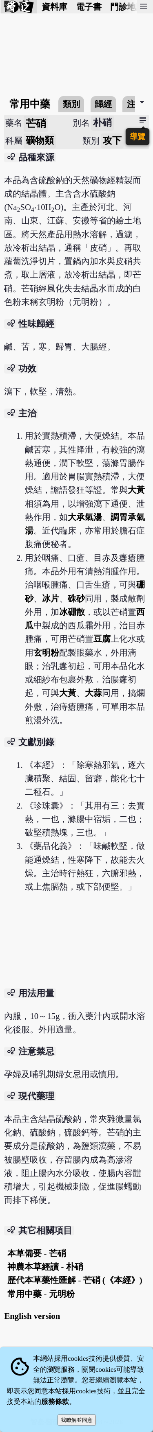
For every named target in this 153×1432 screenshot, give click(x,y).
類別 (71, 104)
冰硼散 (72, 612)
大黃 (136, 489)
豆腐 (102, 638)
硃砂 (76, 598)
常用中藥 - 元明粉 (40, 1294)
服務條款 (55, 1402)
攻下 (112, 141)
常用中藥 (29, 103)
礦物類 (40, 141)
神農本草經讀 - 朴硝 (45, 1266)
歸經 (103, 104)
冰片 (50, 598)
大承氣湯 (85, 517)
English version (32, 1316)
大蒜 (93, 692)
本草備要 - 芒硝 (36, 1253)
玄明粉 (46, 652)
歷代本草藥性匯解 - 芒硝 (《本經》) (74, 1280)
